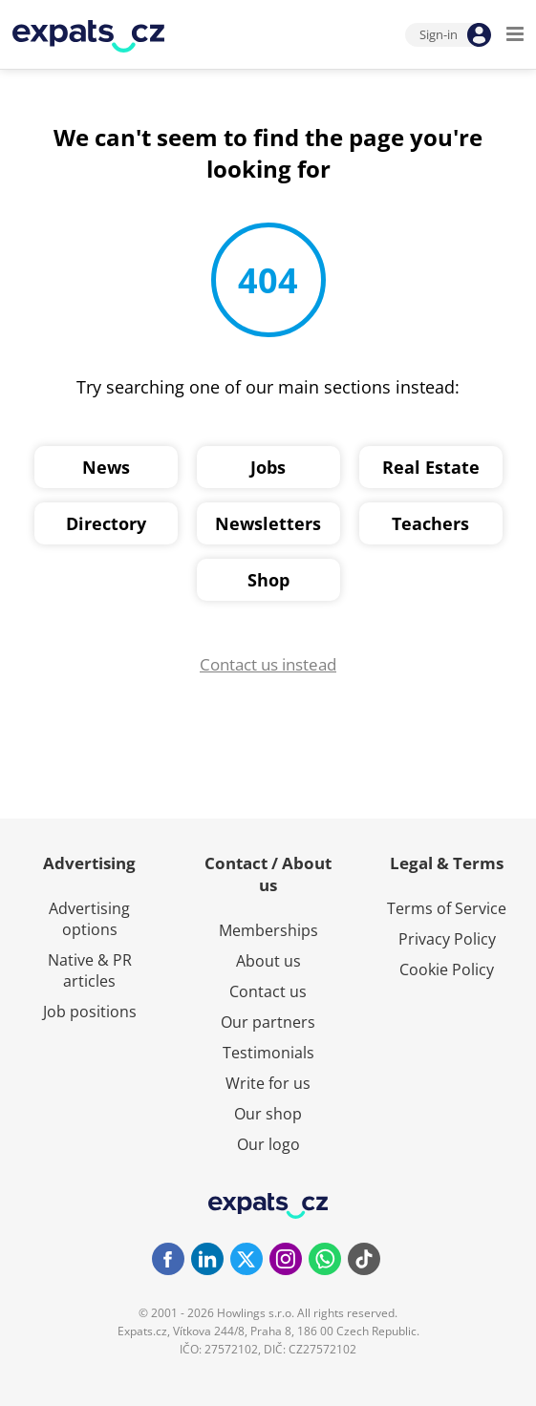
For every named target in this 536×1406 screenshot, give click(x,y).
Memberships (268, 930)
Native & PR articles (90, 970)
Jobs (268, 467)
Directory (106, 523)
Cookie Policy (446, 969)
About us (268, 960)
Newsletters (268, 523)
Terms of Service (446, 908)
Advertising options (89, 919)
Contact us (268, 991)
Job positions (90, 1011)
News (106, 467)
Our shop (268, 1113)
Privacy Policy (447, 938)
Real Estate (431, 467)
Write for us (268, 1083)
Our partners (268, 1022)
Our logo (268, 1144)
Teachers (430, 523)
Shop (268, 579)
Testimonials (268, 1052)
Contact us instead (268, 664)
